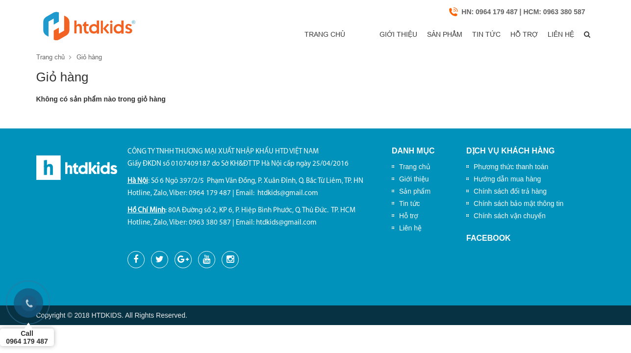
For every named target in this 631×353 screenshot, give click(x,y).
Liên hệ (550, 35)
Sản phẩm (413, 35)
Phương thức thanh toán (511, 167)
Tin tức (462, 35)
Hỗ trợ (506, 35)
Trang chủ (303, 35)
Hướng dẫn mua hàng (507, 179)
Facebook (488, 238)
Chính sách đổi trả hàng (510, 191)
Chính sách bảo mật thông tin (518, 203)
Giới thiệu (360, 35)
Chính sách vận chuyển (510, 216)
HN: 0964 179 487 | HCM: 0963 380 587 (523, 12)
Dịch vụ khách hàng (510, 151)
